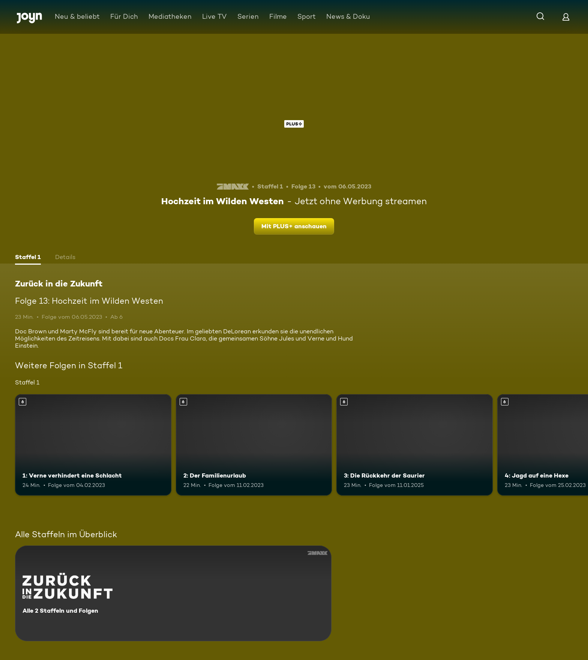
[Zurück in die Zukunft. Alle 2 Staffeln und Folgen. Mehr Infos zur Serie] (173, 593)
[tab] (28, 258)
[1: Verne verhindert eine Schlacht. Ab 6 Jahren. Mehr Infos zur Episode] (93, 445)
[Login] (566, 16)
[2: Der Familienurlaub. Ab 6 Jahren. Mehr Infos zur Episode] (254, 445)
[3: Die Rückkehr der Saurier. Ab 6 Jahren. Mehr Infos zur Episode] (414, 445)
